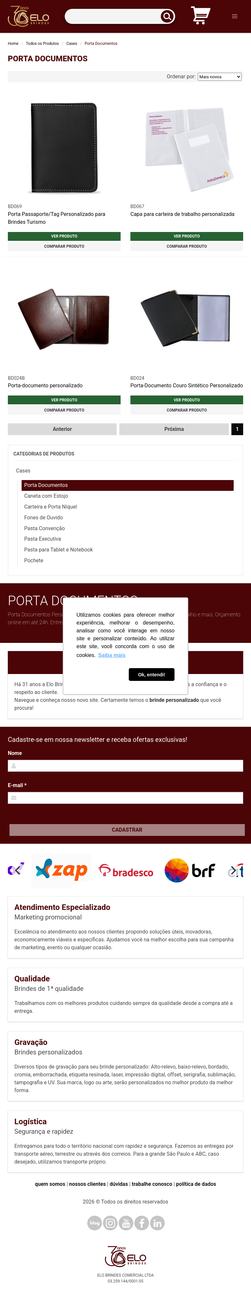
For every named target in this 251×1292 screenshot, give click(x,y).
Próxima (174, 429)
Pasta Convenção (44, 528)
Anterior (62, 429)
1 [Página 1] (237, 429)
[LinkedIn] (157, 1223)
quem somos (50, 1184)
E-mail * (17, 785)
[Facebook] (141, 1223)
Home (13, 43)
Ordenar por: (204, 77)
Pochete (33, 560)
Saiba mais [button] (112, 655)
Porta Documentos (46, 485)
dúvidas (118, 1184)
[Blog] (94, 1223)
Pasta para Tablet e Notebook (58, 550)
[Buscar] (169, 16)
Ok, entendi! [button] (151, 674)
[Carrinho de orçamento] (200, 17)
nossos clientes (87, 1184)
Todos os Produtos (42, 43)
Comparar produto (64, 246)
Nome (15, 753)
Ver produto (64, 236)
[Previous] (18, 870)
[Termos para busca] (120, 16)
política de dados (196, 1184)
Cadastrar (127, 830)
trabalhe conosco (152, 1184)
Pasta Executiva (42, 539)
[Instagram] (110, 1223)
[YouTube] (126, 1223)
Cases (71, 43)
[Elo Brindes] (28, 16)
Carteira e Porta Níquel (50, 507)
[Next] (233, 870)
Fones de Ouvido (43, 517)
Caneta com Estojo (46, 496)
